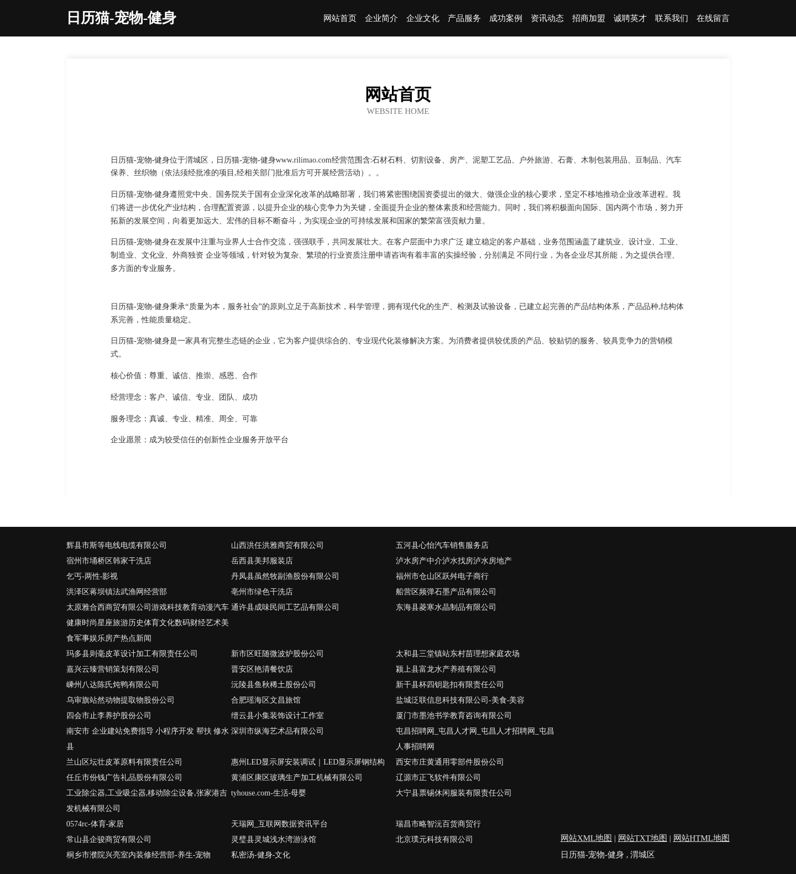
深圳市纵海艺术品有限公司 (277, 731)
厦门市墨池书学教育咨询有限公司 (454, 715)
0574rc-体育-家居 (95, 824)
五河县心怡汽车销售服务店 (442, 545)
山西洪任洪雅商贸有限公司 (277, 545)
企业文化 (422, 18)
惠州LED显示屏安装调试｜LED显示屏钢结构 (308, 762)
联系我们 (671, 18)
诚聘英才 (630, 18)
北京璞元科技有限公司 (434, 839)
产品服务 (464, 18)
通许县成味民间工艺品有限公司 (285, 607)
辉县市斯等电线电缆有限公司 (116, 545)
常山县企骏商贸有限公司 (108, 839)
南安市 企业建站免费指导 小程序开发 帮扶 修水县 (147, 739)
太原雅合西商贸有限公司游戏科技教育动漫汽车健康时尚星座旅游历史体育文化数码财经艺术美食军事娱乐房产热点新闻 (147, 622)
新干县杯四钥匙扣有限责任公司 (450, 685)
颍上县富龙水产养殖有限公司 (446, 669)
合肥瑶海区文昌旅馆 (266, 700)
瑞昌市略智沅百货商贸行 (438, 824)
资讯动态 (547, 18)
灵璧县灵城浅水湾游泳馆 (273, 839)
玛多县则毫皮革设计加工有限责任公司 (132, 654)
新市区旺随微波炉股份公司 (277, 654)
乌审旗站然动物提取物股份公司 (120, 700)
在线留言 (713, 18)
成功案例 (505, 18)
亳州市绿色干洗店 (262, 592)
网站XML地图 (586, 838)
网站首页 (340, 18)
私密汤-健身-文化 (260, 855)
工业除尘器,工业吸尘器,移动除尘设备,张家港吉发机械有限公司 (146, 801)
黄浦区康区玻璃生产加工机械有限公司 (297, 777)
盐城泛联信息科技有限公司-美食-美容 (460, 700)
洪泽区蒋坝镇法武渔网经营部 (116, 592)
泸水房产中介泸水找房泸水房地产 (454, 561)
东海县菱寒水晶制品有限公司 (446, 607)
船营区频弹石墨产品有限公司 (446, 592)
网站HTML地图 (701, 838)
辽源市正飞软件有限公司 (438, 777)
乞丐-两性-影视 (92, 576)
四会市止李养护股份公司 (108, 715)
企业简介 (381, 18)
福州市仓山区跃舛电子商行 (442, 576)
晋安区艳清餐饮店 (262, 669)
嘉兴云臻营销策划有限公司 (112, 669)
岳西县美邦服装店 (262, 561)
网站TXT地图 (642, 838)
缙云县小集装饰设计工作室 (277, 715)
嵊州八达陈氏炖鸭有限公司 (112, 685)
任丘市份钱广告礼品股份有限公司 (124, 777)
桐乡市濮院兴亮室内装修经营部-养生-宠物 (138, 855)
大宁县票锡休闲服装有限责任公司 (454, 793)
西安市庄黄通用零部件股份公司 (450, 762)
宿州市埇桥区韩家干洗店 (108, 561)
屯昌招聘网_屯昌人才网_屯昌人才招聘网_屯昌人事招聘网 (475, 739)
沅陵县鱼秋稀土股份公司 (273, 685)
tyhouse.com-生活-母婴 (268, 793)
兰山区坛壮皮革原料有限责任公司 (124, 762)
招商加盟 (588, 18)
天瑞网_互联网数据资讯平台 (279, 824)
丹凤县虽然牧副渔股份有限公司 (285, 576)
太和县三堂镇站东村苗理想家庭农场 (458, 654)
